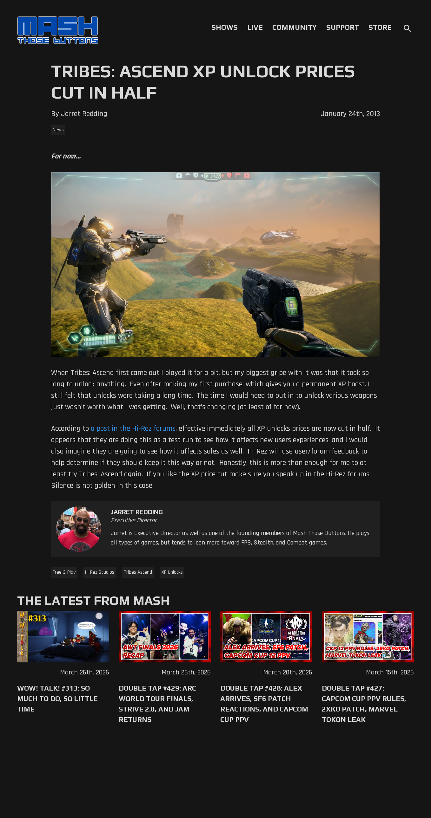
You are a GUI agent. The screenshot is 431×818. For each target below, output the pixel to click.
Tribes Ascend (138, 572)
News (58, 129)
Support (342, 27)
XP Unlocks (172, 572)
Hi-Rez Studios (99, 572)
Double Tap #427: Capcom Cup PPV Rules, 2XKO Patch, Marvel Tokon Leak (364, 704)
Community (294, 27)
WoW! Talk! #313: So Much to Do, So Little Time (57, 698)
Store (380, 27)
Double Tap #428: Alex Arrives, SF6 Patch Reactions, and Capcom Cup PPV (264, 704)
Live (255, 27)
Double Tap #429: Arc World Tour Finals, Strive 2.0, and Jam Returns (157, 704)
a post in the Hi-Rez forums (133, 428)
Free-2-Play (64, 572)
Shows (224, 27)
